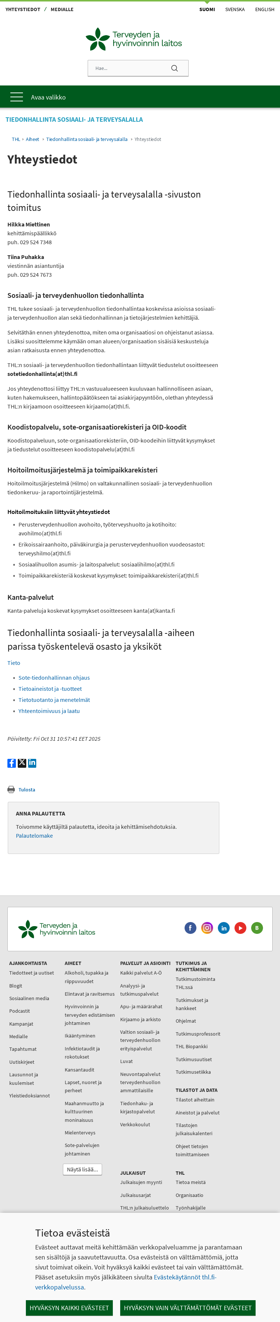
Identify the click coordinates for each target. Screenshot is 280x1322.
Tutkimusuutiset (194, 1059)
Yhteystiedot (23, 9)
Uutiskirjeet (21, 1062)
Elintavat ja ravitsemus (90, 993)
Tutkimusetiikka (193, 1072)
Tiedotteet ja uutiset (31, 972)
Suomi (207, 9)
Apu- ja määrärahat (141, 1006)
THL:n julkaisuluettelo (144, 1207)
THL (16, 139)
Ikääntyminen (80, 1035)
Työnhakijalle (191, 1207)
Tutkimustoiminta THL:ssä (195, 983)
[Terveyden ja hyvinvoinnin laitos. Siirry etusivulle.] (89, 929)
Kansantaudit (79, 1069)
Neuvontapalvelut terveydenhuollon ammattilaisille (140, 1082)
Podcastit (19, 1011)
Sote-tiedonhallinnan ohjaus (54, 677)
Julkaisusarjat (135, 1195)
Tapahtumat (23, 1049)
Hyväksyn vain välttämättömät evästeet (188, 1308)
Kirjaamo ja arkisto (140, 1019)
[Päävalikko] (140, 96)
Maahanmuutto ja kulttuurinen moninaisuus (84, 1111)
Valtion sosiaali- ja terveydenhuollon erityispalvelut (140, 1040)
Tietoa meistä (191, 1182)
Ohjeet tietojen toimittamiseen (192, 1150)
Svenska (235, 9)
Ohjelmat (186, 1020)
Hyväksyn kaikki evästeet (69, 1308)
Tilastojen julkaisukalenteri (194, 1129)
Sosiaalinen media (29, 998)
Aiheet (32, 139)
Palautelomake (34, 835)
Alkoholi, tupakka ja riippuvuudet (86, 976)
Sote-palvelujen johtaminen (82, 1149)
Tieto (13, 662)
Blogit (15, 985)
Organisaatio (189, 1195)
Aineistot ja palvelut (198, 1112)
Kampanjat (21, 1023)
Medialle (62, 9)
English (264, 9)
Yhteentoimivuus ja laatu (49, 710)
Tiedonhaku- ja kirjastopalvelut (137, 1107)
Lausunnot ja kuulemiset (23, 1078)
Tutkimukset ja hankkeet (192, 1004)
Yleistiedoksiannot (29, 1095)
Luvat (126, 1061)
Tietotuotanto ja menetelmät (54, 699)
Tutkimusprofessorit (198, 1033)
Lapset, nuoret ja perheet (83, 1086)
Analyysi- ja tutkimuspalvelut (139, 989)
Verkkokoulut (135, 1124)
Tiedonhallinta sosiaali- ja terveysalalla (87, 139)
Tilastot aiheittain (195, 1099)
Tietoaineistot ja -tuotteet (50, 688)
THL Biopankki (192, 1046)
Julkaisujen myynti (141, 1182)
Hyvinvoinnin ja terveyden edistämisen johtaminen (90, 1014)
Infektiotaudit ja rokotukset (82, 1052)
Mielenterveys (80, 1132)
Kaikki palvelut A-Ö (141, 972)
